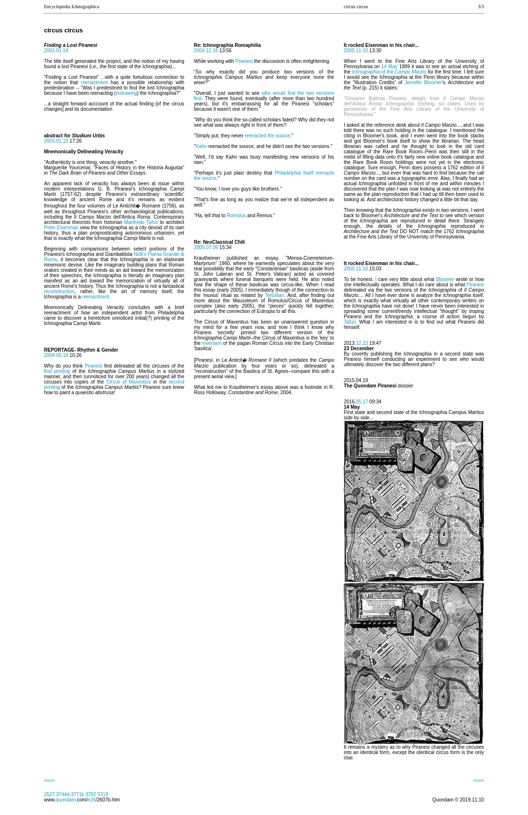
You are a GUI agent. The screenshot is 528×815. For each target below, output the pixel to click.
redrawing (126, 93)
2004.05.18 (56, 355)
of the (389, 71)
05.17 (362, 401)
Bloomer (445, 279)
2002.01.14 (56, 50)
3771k (77, 794)
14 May (389, 66)
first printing (57, 371)
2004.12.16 (207, 50)
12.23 (362, 343)
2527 (49, 794)
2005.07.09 (206, 247)
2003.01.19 (56, 141)
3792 (91, 794)
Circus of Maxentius (128, 382)
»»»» (478, 780)
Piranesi (93, 366)
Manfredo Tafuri (141, 222)
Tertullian (274, 295)
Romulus (236, 215)
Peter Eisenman (61, 227)
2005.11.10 (356, 50)
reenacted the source (267, 135)
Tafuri (349, 322)
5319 (103, 794)
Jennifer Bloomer (423, 82)
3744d (63, 794)
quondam (66, 799)
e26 (92, 799)
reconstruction (59, 291)
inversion (211, 343)
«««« (49, 780)
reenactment (94, 82)
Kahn (201, 146)
